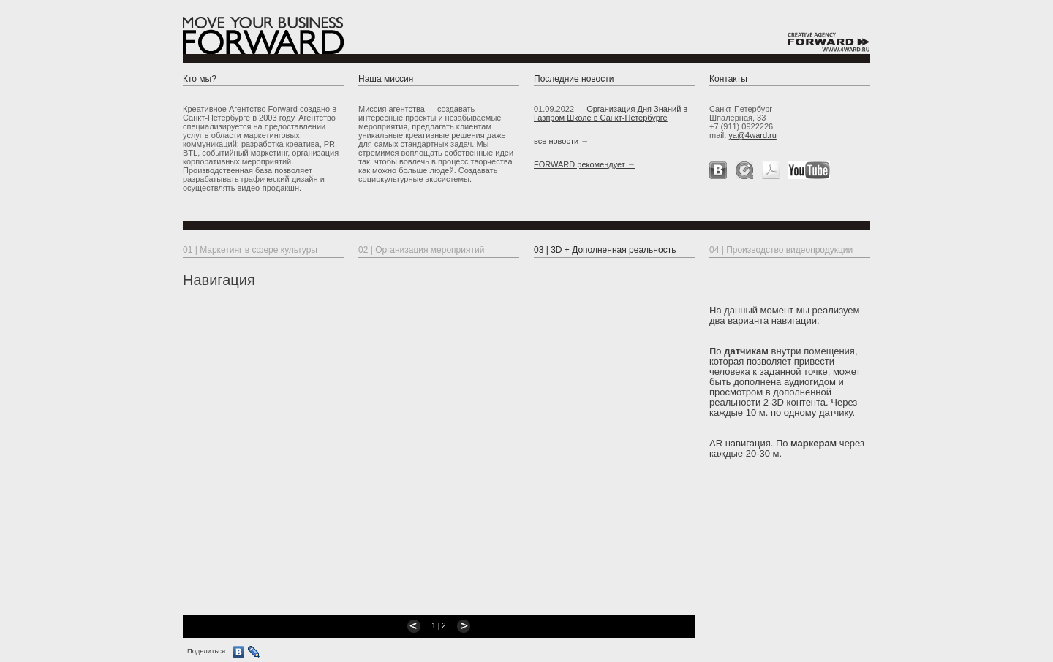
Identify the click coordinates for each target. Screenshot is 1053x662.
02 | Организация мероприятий (421, 250)
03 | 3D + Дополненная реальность (605, 250)
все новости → (561, 141)
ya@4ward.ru (752, 135)
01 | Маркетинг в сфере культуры (250, 250)
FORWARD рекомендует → (584, 164)
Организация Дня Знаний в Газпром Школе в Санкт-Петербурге (610, 113)
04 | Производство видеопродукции (781, 250)
